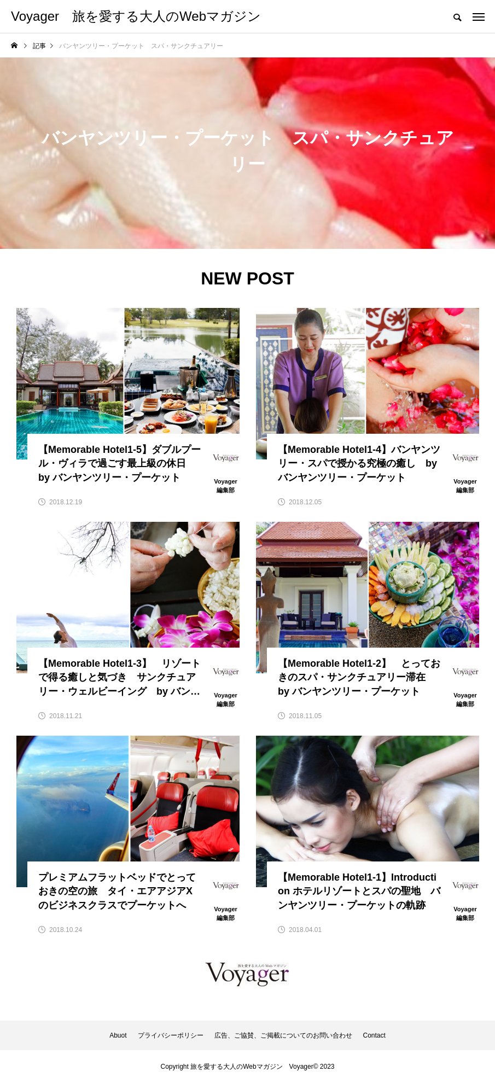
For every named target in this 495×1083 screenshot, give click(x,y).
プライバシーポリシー (170, 1035)
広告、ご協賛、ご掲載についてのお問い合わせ (283, 1035)
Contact (374, 1035)
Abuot (117, 1035)
